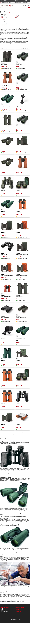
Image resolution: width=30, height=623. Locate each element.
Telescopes (3, 10)
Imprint (2, 609)
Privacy (2, 610)
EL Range (3, 19)
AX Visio (3, 15)
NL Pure (17, 20)
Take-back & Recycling (4, 611)
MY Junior (17, 19)
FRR (2, 20)
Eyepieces (15, 10)
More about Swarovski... (5, 46)
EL (16, 17)
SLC (16, 21)
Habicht (3, 21)
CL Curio (17, 15)
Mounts (9, 10)
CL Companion (4, 17)
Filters (20, 10)
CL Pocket (17, 16)
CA (2, 16)
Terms (2, 608)
